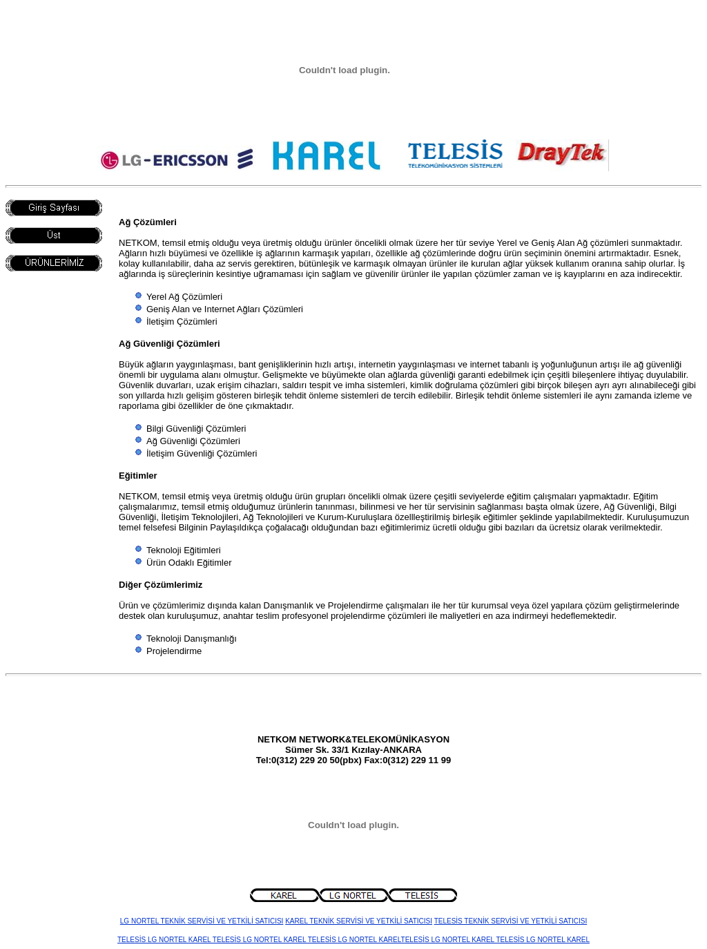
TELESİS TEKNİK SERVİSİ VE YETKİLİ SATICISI (511, 921)
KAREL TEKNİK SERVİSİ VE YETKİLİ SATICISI (358, 921)
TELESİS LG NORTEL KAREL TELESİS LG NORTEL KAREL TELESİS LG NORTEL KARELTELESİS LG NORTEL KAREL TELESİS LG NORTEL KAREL (353, 939)
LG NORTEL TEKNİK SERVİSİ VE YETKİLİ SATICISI (202, 921)
